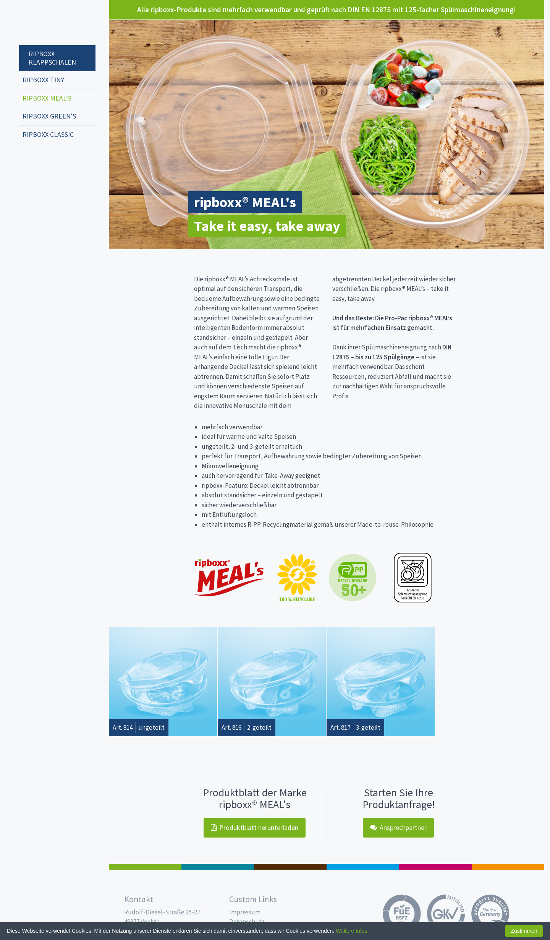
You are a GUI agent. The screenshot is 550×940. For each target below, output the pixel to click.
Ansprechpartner (398, 827)
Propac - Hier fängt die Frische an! (47, 23)
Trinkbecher (363, 867)
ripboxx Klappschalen (52, 58)
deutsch (27, 159)
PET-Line (508, 867)
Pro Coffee (290, 867)
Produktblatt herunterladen (254, 827)
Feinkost (145, 867)
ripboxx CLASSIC (48, 134)
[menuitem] (57, 54)
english (38, 159)
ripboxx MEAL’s (47, 98)
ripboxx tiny (43, 79)
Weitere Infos (351, 931)
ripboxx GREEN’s (49, 116)
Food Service (435, 867)
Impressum (244, 912)
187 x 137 (217, 867)
